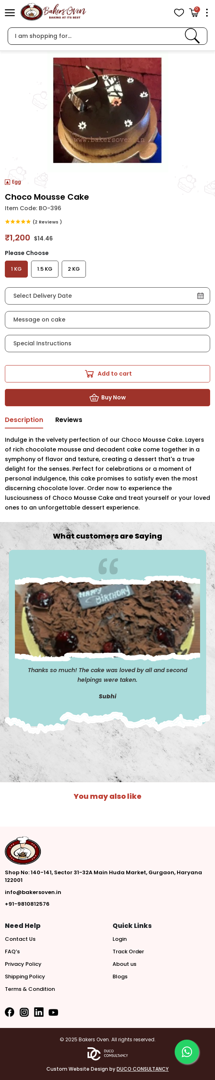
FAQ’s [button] (12, 951)
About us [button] (124, 964)
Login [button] (120, 939)
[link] (192, 36)
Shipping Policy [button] (25, 976)
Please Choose (27, 253)
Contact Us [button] (20, 939)
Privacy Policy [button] (23, 964)
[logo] (53, 12)
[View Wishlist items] (179, 13)
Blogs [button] (120, 976)
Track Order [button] (128, 951)
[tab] (24, 422)
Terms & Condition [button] (30, 989)
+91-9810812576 (27, 904)
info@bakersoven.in (33, 892)
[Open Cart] (194, 13)
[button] (10, 12)
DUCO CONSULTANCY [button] (143, 1068)
